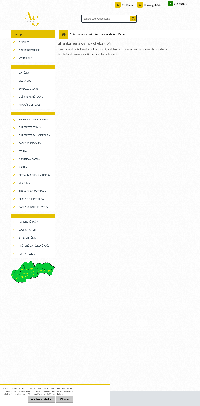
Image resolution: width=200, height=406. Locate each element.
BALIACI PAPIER (27, 230)
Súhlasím (64, 399)
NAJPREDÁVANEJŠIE (29, 50)
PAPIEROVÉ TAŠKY (29, 222)
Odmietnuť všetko (40, 399)
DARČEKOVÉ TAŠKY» (30, 127)
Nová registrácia (152, 5)
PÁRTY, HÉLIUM (27, 253)
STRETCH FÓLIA (27, 238)
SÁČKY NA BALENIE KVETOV (34, 207)
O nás (72, 34)
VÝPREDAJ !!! (25, 58)
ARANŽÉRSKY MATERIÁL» (32, 191)
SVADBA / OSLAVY (28, 89)
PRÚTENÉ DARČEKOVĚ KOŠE (34, 245)
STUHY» (23, 151)
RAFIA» (23, 167)
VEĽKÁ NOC (25, 81)
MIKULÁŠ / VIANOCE (29, 104)
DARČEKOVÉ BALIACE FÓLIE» (34, 135)
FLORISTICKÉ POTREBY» (32, 199)
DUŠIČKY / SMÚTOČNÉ (31, 96)
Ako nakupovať (85, 34)
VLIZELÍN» (24, 183)
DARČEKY (24, 73)
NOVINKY (24, 42)
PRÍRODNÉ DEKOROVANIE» (33, 119)
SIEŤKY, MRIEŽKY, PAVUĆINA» (34, 175)
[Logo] (32, 18)
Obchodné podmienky (105, 34)
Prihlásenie (128, 5)
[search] (133, 19)
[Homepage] (64, 34)
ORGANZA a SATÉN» (29, 159)
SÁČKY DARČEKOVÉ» (30, 143)
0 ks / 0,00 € (180, 4)
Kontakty (122, 34)
